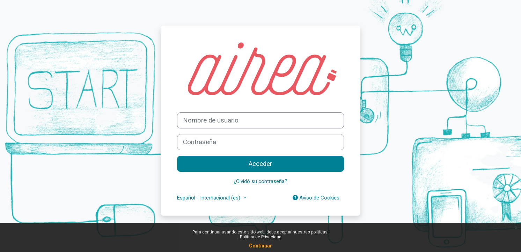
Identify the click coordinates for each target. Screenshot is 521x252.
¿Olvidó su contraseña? (260, 181)
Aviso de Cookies (316, 198)
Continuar (260, 245)
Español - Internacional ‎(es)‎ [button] (209, 198)
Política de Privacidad (260, 236)
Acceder (260, 164)
